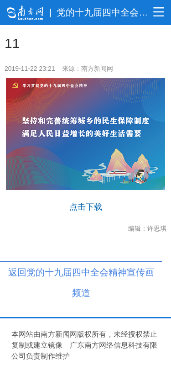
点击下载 (85, 206)
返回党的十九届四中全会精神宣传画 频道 (81, 274)
